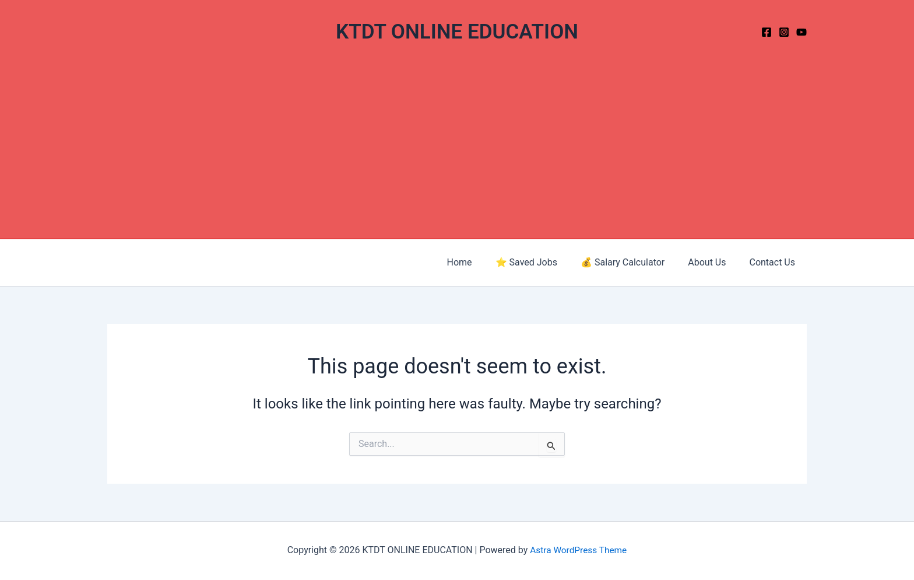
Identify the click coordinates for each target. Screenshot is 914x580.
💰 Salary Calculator (634, 262)
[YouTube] (801, 32)
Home (480, 262)
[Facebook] (766, 32)
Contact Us (774, 262)
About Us (714, 262)
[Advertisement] (457, 151)
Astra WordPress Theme (578, 549)
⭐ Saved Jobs (543, 262)
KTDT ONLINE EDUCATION (457, 32)
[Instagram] (784, 32)
